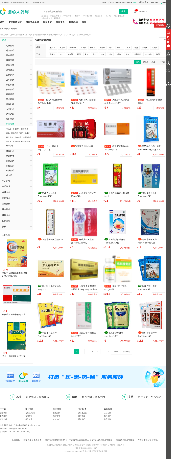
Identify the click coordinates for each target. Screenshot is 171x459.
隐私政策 (107, 419)
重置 (165, 40)
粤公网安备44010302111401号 (86, 448)
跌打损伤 (9, 137)
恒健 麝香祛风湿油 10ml (52, 239)
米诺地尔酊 (87, 16)
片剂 (61, 54)
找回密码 (28, 416)
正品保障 (107, 413)
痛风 (8, 133)
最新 (154, 62)
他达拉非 (98, 16)
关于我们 (3, 413)
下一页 (115, 352)
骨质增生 (16, 129)
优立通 (52, 48)
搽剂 (79, 54)
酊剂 (94, 54)
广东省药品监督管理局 (102, 440)
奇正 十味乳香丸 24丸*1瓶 (13, 356)
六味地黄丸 (45, 18)
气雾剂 (118, 54)
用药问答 (73, 22)
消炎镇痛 (18, 137)
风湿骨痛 (14, 29)
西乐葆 (83, 48)
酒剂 (110, 54)
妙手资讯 (60, 22)
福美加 (144, 48)
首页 (2, 22)
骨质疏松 (24, 129)
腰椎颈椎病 (27, 137)
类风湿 (8, 129)
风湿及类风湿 (32, 22)
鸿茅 (111, 48)
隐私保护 (107, 416)
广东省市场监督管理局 (148, 440)
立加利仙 (72, 48)
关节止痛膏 (67, 16)
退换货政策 (82, 413)
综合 (138, 62)
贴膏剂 (70, 54)
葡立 (128, 48)
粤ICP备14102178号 (116, 445)
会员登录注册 (30, 413)
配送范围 (56, 416)
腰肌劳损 (14, 133)
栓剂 (102, 54)
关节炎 (8, 142)
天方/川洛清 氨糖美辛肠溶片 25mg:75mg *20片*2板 (84, 289)
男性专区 (47, 22)
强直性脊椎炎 (24, 133)
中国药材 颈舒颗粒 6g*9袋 (13, 314)
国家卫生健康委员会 (32, 440)
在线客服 (160, 25)
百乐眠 (108, 16)
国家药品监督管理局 (125, 440)
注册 (135, 2)
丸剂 (86, 54)
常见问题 (28, 419)
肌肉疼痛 (16, 142)
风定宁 (62, 48)
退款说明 (81, 419)
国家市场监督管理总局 (55, 440)
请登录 (129, 2)
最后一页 (126, 352)
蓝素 (84, 22)
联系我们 (3, 416)
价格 (163, 62)
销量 (145, 62)
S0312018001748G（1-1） (20, 2)
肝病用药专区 (15, 22)
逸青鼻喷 (56, 18)
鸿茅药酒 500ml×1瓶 (84, 146)
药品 (7, 29)
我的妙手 (142, 2)
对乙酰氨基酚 (119, 16)
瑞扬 (136, 48)
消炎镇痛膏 (54, 16)
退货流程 (81, 416)
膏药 (127, 54)
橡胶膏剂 (148, 54)
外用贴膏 (9, 146)
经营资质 (3, 419)
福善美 (154, 48)
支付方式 (56, 419)
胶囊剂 (52, 54)
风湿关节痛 (25, 142)
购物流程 (56, 413)
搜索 (123, 11)
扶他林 (92, 48)
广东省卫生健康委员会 (79, 440)
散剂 (158, 54)
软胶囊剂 (137, 54)
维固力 (119, 48)
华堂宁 (77, 16)
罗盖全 (102, 48)
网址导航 (154, 2)
